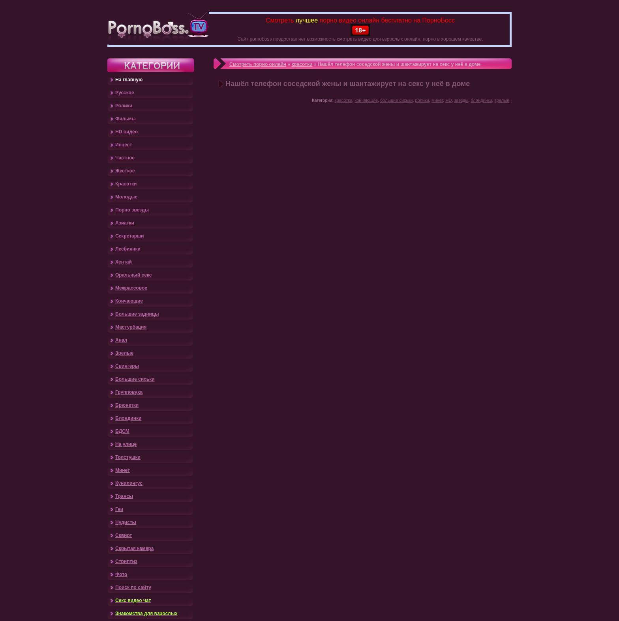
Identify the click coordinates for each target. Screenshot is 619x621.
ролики (422, 100)
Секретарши (129, 236)
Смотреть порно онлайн (257, 64)
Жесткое (125, 171)
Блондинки (128, 418)
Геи (119, 509)
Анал (121, 340)
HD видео (126, 132)
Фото (121, 574)
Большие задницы (137, 314)
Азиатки (124, 223)
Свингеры (127, 366)
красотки (301, 64)
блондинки (481, 100)
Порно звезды (132, 210)
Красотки (126, 184)
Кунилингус (129, 483)
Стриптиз (126, 561)
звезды (461, 100)
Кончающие (129, 301)
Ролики (123, 105)
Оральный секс (133, 275)
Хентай (123, 262)
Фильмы (125, 119)
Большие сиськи (135, 379)
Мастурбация (130, 327)
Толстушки (128, 457)
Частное (125, 158)
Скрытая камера (134, 548)
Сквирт (123, 535)
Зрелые (124, 353)
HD (449, 100)
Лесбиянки (128, 249)
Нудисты (125, 522)
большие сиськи (396, 100)
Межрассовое (131, 288)
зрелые (502, 100)
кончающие (366, 100)
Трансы (124, 496)
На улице (126, 444)
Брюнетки (127, 405)
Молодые (126, 197)
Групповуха (129, 392)
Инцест (123, 145)
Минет (122, 470)
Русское (124, 92)
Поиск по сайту (133, 587)
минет (437, 100)
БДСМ (122, 431)
